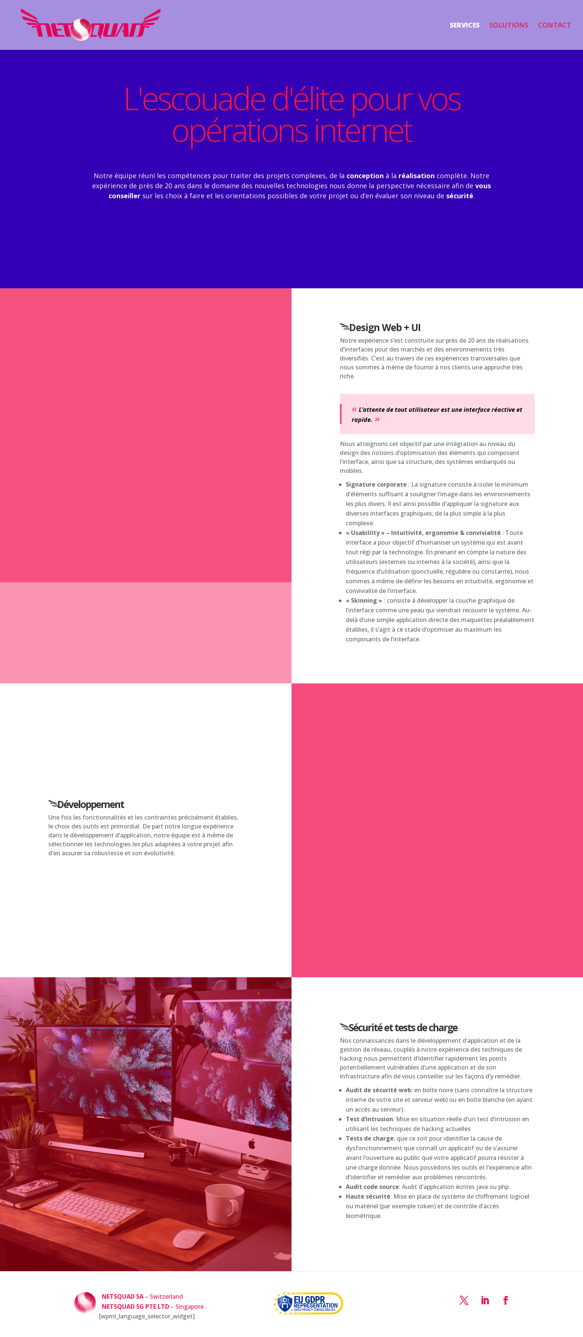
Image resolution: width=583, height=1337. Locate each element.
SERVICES (465, 25)
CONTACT (554, 25)
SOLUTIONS (508, 25)
